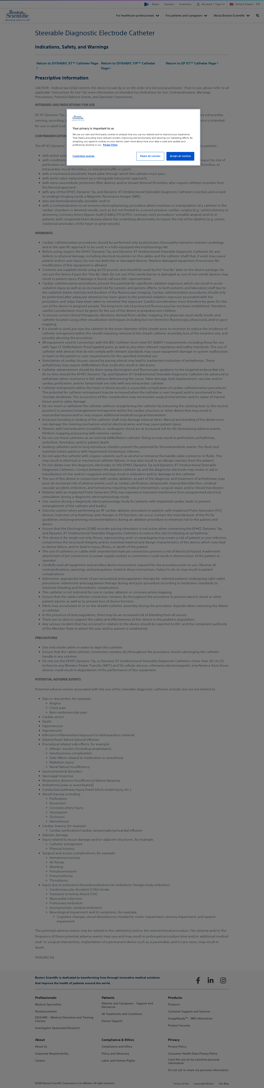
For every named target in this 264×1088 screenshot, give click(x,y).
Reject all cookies (150, 156)
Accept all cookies (180, 156)
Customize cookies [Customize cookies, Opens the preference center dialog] (83, 156)
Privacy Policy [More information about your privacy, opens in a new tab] (110, 145)
